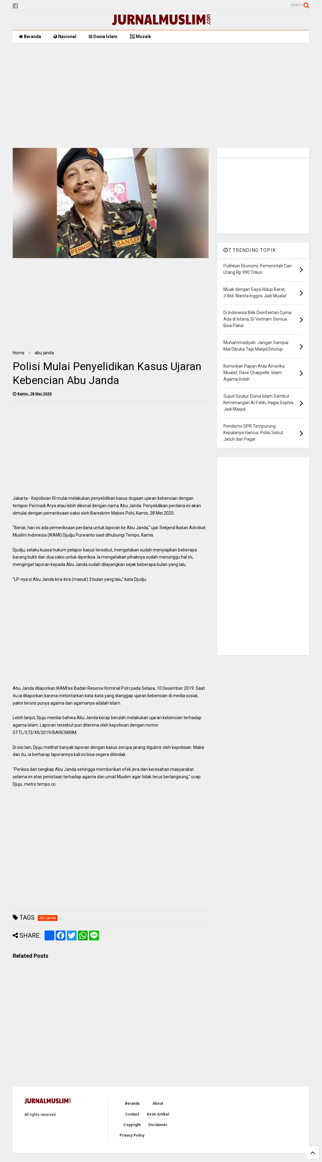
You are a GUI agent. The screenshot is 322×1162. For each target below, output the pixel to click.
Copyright (132, 1125)
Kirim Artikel (158, 1114)
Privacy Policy (132, 1135)
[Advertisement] (161, 95)
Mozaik (140, 36)
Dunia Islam (103, 36)
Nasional (64, 36)
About (157, 1103)
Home (18, 352)
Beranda (30, 36)
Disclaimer (157, 1125)
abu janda (44, 352)
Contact (132, 1114)
